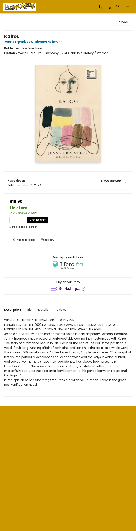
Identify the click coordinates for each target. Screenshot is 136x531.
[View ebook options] (68, 286)
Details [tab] (43, 310)
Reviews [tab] (60, 310)
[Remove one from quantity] (12, 220)
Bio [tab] (29, 310)
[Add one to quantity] (23, 220)
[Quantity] (18, 220)
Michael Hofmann (49, 42)
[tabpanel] (68, 357)
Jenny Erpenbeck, (19, 42)
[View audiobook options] (68, 263)
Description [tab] (12, 310)
